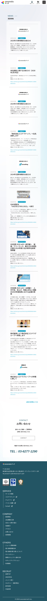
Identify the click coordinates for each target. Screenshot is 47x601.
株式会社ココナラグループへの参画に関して (23, 377)
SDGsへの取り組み (10, 523)
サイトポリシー (10, 554)
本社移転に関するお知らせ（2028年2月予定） (22, 71)
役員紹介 (8, 526)
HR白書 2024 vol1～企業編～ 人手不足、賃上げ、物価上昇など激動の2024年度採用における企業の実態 (23, 291)
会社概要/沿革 (9, 520)
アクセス (8, 529)
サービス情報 (9, 494)
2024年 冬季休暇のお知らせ (20, 104)
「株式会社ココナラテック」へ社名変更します (23, 134)
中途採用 (8, 589)
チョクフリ (8, 500)
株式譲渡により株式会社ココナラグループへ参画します (23, 334)
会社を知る (8, 577)
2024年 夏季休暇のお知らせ (20, 174)
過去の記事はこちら (32, 402)
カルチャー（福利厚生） (12, 583)
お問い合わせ (9, 532)
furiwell (7, 506)
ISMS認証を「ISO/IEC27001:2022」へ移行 (22, 205)
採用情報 (8, 535)
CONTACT (23, 438)
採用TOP (8, 574)
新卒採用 (8, 586)
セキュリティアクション (12, 560)
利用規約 (8, 563)
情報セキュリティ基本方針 (13, 557)
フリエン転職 (9, 503)
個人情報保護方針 (10, 548)
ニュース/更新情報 (10, 545)
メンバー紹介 (9, 580)
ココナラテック (10, 497)
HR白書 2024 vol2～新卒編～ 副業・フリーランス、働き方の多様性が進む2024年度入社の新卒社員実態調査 (23, 247)
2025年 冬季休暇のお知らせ (20, 40)
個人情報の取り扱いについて (13, 551)
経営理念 (8, 517)
